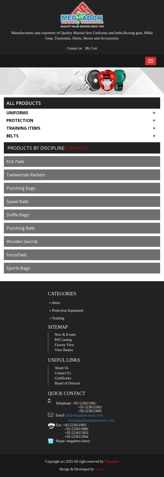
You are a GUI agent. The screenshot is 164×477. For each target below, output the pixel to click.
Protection (80, 120)
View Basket (64, 350)
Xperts (99, 469)
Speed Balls (17, 201)
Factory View (64, 345)
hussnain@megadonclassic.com (91, 420)
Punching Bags (20, 188)
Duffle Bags (17, 215)
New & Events (65, 335)
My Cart (91, 48)
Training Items (80, 128)
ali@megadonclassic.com (84, 415)
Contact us (74, 48)
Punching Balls (20, 228)
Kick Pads (15, 161)
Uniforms (80, 113)
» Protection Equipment (66, 310)
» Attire (54, 303)
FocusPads (16, 255)
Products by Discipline (35, 148)
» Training (56, 318)
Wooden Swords (22, 241)
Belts (80, 136)
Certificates (63, 378)
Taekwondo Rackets (25, 175)
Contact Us (63, 373)
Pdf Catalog (63, 340)
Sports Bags (18, 268)
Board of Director (67, 383)
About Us (62, 368)
